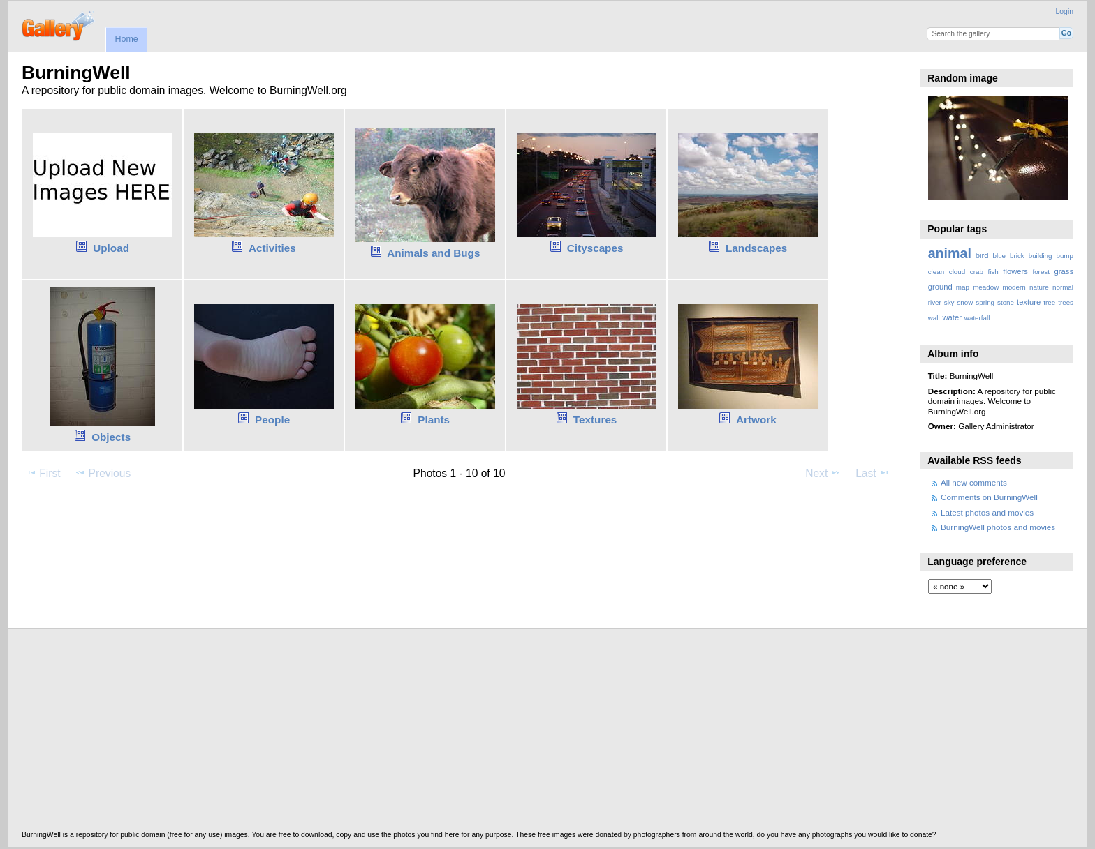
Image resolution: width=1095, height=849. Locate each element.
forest (1041, 272)
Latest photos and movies (987, 512)
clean (936, 272)
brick (1017, 256)
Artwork (756, 420)
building (1040, 256)
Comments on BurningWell (989, 497)
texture (1029, 302)
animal (949, 253)
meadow (986, 287)
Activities (272, 248)
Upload (111, 248)
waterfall (977, 318)
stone (1005, 302)
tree (1049, 302)
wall (934, 318)
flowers (1015, 271)
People (272, 420)
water (952, 317)
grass (1063, 271)
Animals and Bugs (433, 253)
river (934, 302)
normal (1062, 287)
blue (999, 256)
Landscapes (756, 248)
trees (1065, 302)
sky (949, 302)
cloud (957, 272)
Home (126, 39)
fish (992, 272)
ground (940, 287)
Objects (111, 437)
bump (1064, 256)
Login (1064, 11)
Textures (595, 420)
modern (1013, 287)
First (43, 473)
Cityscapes (595, 248)
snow (965, 302)
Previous (103, 473)
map (962, 287)
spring (985, 302)
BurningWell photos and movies (998, 527)
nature (1039, 287)
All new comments (974, 482)
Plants (434, 420)
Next (823, 473)
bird (982, 255)
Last (872, 473)
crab (976, 272)
